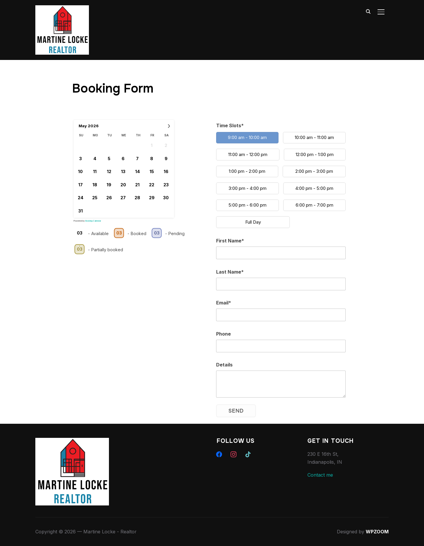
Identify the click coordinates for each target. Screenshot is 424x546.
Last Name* (230, 271)
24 (80, 197)
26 (109, 197)
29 (152, 197)
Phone (223, 333)
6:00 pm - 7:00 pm (314, 205)
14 (137, 171)
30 (166, 197)
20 (123, 184)
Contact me (320, 475)
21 (137, 184)
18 (94, 184)
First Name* (230, 241)
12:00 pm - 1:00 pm (315, 154)
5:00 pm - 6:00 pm (247, 205)
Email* (223, 303)
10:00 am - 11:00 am (314, 137)
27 (123, 197)
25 (94, 197)
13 (123, 171)
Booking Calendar (93, 220)
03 (79, 232)
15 (152, 171)
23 (166, 184)
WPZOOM (377, 532)
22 (151, 184)
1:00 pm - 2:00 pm (247, 171)
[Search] (368, 11)
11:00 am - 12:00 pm (247, 154)
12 (109, 171)
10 (80, 171)
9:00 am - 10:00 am (247, 137)
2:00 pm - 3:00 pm (314, 171)
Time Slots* (230, 125)
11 (94, 171)
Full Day (253, 222)
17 (80, 184)
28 (137, 197)
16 (166, 171)
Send (236, 410)
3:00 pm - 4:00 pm (247, 188)
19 (109, 184)
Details (224, 365)
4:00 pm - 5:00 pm (314, 188)
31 (80, 210)
